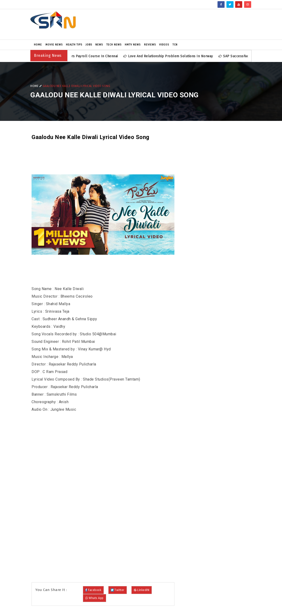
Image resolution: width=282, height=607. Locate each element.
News (99, 44)
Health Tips (74, 44)
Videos (164, 44)
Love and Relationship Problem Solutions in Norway (171, 56)
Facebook (93, 590)
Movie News (54, 44)
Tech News (113, 44)
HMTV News (133, 44)
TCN (175, 44)
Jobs (89, 44)
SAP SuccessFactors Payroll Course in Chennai (81, 56)
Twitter (117, 590)
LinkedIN (141, 590)
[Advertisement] (179, 24)
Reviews (150, 44)
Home (38, 44)
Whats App (94, 598)
